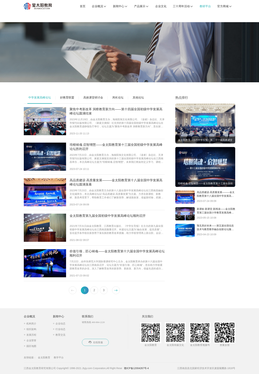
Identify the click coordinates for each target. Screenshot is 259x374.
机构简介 (31, 323)
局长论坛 (118, 97)
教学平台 (59, 357)
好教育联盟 (67, 97)
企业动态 (60, 323)
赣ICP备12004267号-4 (136, 368)
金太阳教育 (44, 357)
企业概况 (99, 6)
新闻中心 (120, 6)
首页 (82, 6)
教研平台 (205, 6)
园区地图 (31, 346)
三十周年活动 (183, 6)
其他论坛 (138, 97)
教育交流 (60, 334)
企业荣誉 (31, 340)
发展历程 (31, 334)
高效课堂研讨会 (93, 97)
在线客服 (95, 342)
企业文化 (160, 6)
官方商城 (224, 6)
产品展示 (141, 6)
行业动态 (60, 329)
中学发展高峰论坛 (39, 97)
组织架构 (31, 329)
